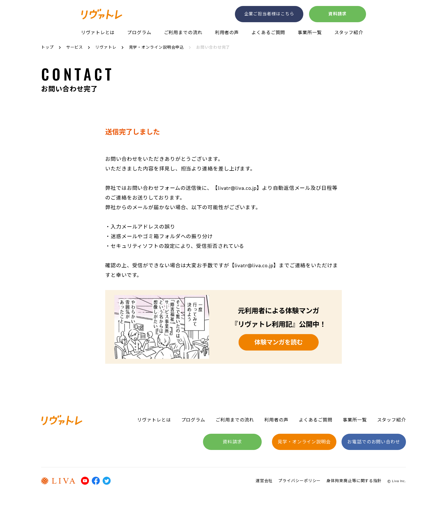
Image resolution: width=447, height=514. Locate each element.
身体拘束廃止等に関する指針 (354, 481)
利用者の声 (227, 33)
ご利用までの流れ (183, 33)
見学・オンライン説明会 (304, 442)
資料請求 (337, 14)
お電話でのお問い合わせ (373, 442)
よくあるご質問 (268, 33)
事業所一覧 (310, 33)
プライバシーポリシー (299, 481)
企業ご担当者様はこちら (269, 14)
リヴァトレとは (98, 33)
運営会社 (264, 481)
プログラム (139, 33)
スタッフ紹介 (348, 33)
